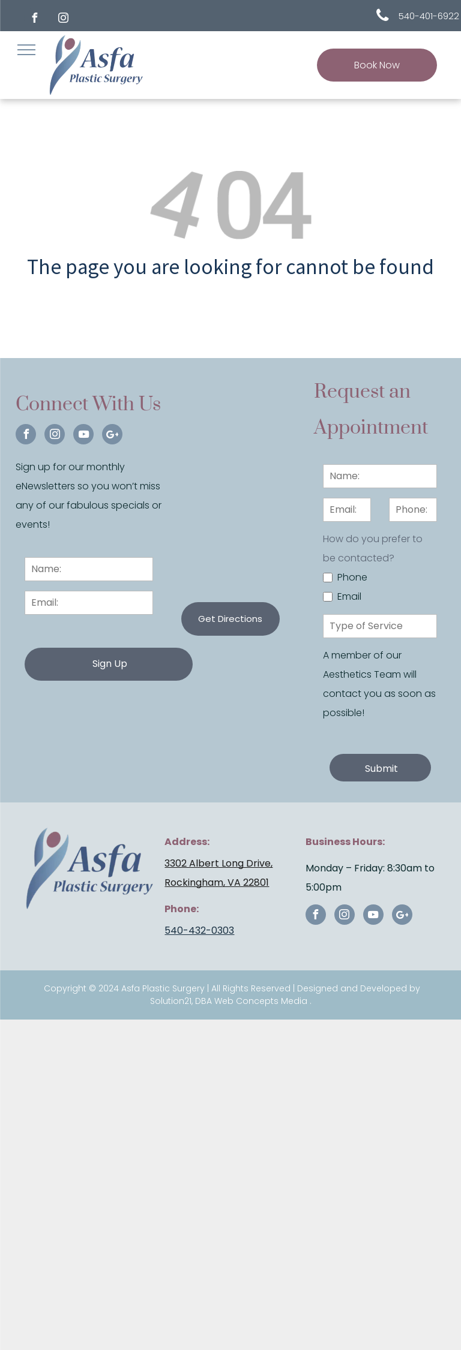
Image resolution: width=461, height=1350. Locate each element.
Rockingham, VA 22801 (216, 863)
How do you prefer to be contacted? (373, 548)
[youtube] (83, 435)
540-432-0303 (199, 911)
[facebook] (34, 19)
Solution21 (170, 982)
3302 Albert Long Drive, (218, 844)
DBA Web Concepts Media (251, 982)
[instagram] (63, 19)
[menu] (26, 49)
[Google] (112, 435)
